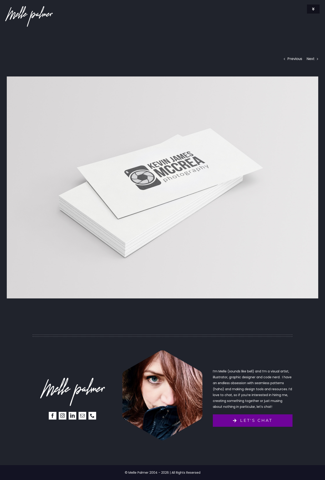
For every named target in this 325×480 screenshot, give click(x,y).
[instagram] (62, 416)
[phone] (92, 416)
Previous (294, 58)
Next (310, 58)
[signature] (29, 6)
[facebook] (52, 416)
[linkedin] (72, 416)
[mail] (82, 416)
